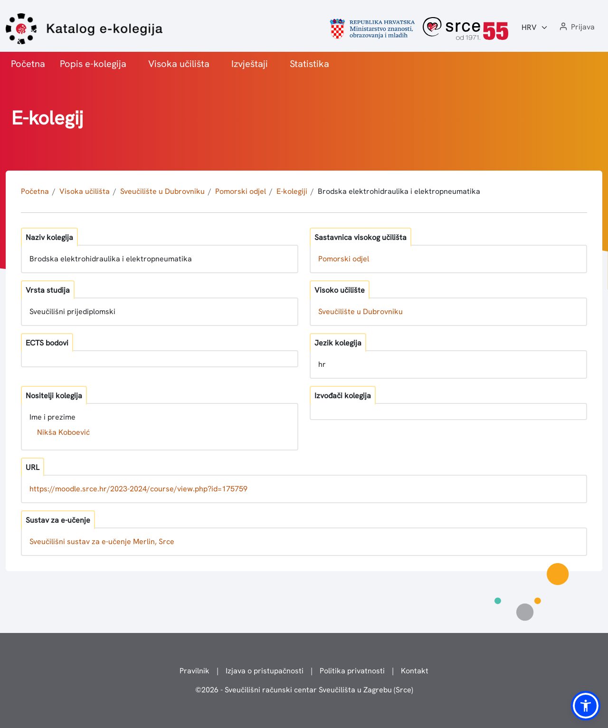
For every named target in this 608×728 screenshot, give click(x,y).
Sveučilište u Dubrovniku (162, 191)
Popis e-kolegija (93, 63)
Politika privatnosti (352, 671)
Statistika (309, 63)
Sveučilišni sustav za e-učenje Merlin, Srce (101, 541)
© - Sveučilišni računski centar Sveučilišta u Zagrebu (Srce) (304, 690)
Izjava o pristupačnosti (265, 671)
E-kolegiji (291, 191)
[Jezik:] (535, 27)
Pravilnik (194, 671)
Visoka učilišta (178, 63)
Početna (28, 63)
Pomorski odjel (240, 191)
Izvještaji (249, 63)
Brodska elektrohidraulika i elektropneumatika (399, 191)
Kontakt (414, 671)
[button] (576, 27)
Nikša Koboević (63, 432)
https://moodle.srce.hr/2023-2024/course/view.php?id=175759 (138, 489)
